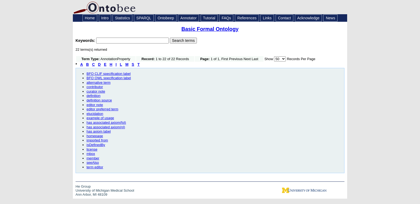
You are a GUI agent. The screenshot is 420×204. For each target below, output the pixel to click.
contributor (95, 87)
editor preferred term (102, 109)
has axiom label (99, 131)
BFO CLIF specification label (109, 74)
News (330, 18)
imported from (97, 140)
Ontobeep (166, 18)
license (92, 149)
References (247, 18)
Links (267, 18)
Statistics (122, 18)
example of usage (100, 118)
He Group (83, 186)
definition (93, 96)
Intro (105, 18)
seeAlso (93, 163)
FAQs (226, 18)
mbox (91, 154)
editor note (95, 105)
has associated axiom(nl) (106, 127)
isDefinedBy (96, 145)
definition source (99, 100)
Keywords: (86, 40)
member (93, 158)
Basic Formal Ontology (209, 29)
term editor (95, 167)
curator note (96, 91)
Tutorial (209, 18)
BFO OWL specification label (109, 78)
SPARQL (143, 18)
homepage (95, 136)
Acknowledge (308, 18)
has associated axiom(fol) (106, 123)
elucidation (95, 114)
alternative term (99, 83)
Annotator (188, 18)
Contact (284, 18)
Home (90, 18)
